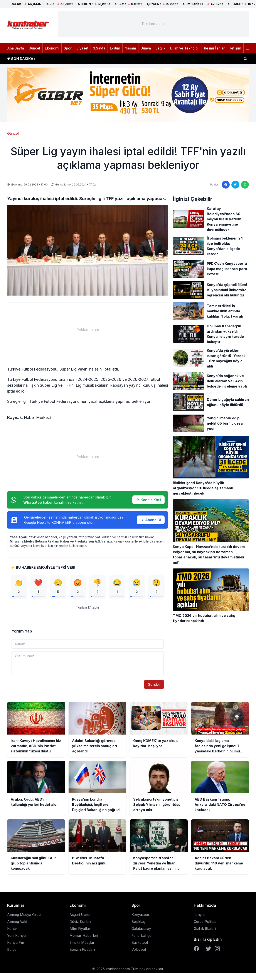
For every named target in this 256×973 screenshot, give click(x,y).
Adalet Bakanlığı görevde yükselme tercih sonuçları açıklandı (94, 58)
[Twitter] (208, 950)
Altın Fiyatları (80, 930)
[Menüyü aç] (247, 48)
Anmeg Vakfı (17, 923)
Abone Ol (150, 520)
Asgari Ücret (79, 916)
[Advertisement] (153, 24)
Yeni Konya (16, 937)
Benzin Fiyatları (82, 951)
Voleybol (138, 951)
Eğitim (115, 48)
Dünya (146, 48)
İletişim (235, 48)
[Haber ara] (245, 58)
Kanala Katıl (148, 500)
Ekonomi (52, 48)
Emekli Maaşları (82, 944)
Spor (68, 48)
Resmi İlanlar (214, 48)
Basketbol (139, 944)
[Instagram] (217, 950)
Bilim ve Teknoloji (184, 48)
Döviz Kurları (80, 923)
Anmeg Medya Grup (24, 916)
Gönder (154, 686)
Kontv (12, 930)
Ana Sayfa (15, 48)
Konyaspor (140, 916)
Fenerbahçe (141, 937)
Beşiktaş (138, 923)
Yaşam (130, 48)
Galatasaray (141, 930)
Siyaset (82, 48)
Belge (11, 951)
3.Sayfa (99, 48)
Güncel (34, 48)
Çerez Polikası (205, 923)
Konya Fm (15, 944)
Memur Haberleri (83, 937)
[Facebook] (196, 950)
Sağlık (160, 48)
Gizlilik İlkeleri (205, 930)
